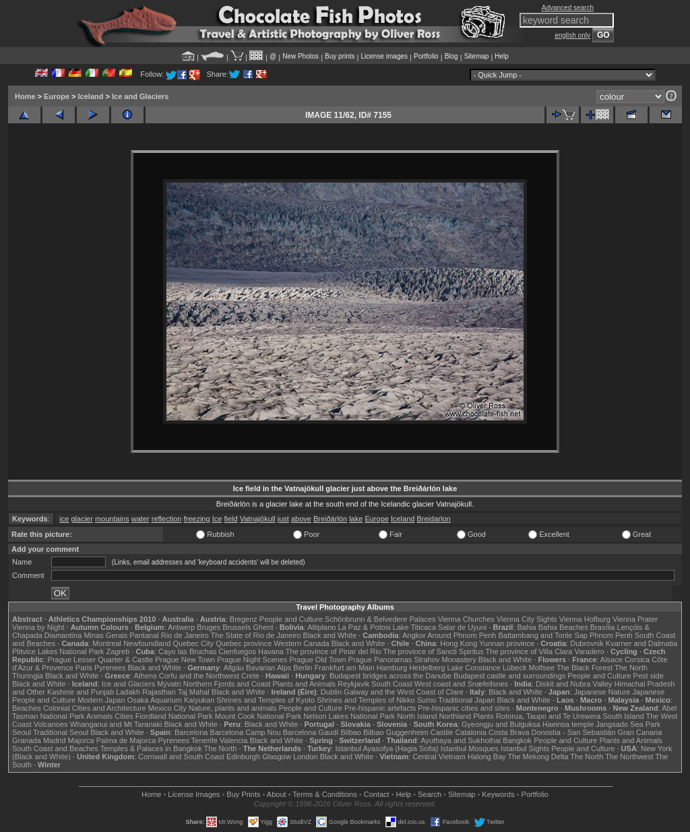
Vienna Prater (635, 619)
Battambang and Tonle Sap (543, 635)
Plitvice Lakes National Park (58, 651)
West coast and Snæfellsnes (461, 684)
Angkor (414, 635)
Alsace (611, 659)
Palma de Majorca (126, 740)
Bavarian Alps (268, 668)
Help (502, 56)
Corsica (637, 659)
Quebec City (193, 643)
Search (429, 794)
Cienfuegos (237, 651)
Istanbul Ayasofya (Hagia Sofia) (386, 748)
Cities (124, 716)
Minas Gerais (105, 635)
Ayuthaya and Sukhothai (460, 740)
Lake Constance (474, 668)
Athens (144, 676)
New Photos (300, 56)
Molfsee (542, 668)
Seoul (21, 732)
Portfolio (426, 56)
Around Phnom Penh (461, 635)
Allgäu (233, 668)
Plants (483, 716)
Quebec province (244, 643)
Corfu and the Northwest (199, 676)
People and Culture (291, 619)
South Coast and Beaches (55, 748)
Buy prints (339, 56)
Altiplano (321, 627)
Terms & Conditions (324, 794)
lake (356, 519)
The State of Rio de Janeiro (256, 635)
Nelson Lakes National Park (349, 716)
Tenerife (204, 740)
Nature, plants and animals (233, 708)
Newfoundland (146, 643)
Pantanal (143, 635)
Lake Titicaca (414, 627)
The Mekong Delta (538, 757)
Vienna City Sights (527, 619)
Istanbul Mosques (470, 748)
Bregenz (243, 619)
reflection (167, 519)
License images (384, 56)
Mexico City (167, 708)
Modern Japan (101, 700)
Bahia (527, 627)
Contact (376, 794)
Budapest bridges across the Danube (390, 676)
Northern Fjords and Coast (227, 684)
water (140, 519)
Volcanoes (51, 724)
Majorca (81, 740)
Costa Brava (509, 732)
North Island (417, 716)
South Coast (391, 684)
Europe (56, 96)
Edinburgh (243, 757)
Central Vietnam (439, 757)
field (230, 519)
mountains (112, 519)
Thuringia (27, 676)
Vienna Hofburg (584, 619)
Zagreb (117, 651)
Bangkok (517, 740)
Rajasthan (159, 692)
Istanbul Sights (525, 748)
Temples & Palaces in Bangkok (151, 748)
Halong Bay (487, 757)
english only (572, 35)
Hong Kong (458, 643)
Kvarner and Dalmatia (641, 643)
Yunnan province (506, 643)
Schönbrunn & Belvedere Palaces (380, 619)
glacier (81, 519)
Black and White (329, 635)
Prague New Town (185, 659)
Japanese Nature (602, 692)
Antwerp (181, 627)
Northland (455, 716)
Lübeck (514, 668)
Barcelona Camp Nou (245, 732)
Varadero (589, 651)
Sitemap (476, 56)
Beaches (26, 708)
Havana (271, 651)
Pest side (648, 676)
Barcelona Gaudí (311, 732)
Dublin (331, 692)
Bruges (208, 627)
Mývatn (169, 684)
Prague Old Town (317, 659)
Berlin (302, 668)
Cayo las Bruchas (187, 651)
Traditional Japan (466, 700)
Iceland (91, 96)
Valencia (233, 740)
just (283, 519)
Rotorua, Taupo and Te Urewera (548, 716)
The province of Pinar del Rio (333, 651)
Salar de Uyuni (462, 627)
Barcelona (191, 732)
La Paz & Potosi (364, 627)
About (276, 794)
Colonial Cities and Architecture (94, 708)
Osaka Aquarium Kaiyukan (171, 700)
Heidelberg (427, 668)
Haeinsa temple (568, 724)
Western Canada (301, 643)
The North (631, 668)
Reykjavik (353, 684)
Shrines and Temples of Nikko (365, 700)
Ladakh (128, 692)
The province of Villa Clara (529, 651)
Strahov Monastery (445, 659)
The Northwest (629, 757)
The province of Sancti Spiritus (433, 651)
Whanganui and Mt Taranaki (116, 724)
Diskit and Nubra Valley (574, 684)
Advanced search (568, 7)
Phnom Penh (611, 635)
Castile (442, 732)
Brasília (602, 627)
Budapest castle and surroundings (509, 676)
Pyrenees (109, 668)
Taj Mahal (194, 692)
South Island (623, 716)
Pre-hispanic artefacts (380, 708)
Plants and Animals (304, 684)
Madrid (54, 740)
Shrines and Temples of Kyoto (265, 700)
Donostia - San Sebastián (574, 732)
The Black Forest (585, 668)
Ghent (263, 627)
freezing (196, 519)
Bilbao (350, 732)
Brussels (236, 627)
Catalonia (470, 732)
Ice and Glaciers (140, 96)
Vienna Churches (466, 619)
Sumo (427, 700)
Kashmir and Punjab (80, 692)
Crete (250, 676)
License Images (194, 794)
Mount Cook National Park (258, 716)
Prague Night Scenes (252, 659)
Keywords (498, 794)
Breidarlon (433, 519)
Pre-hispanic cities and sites (463, 708)
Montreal (106, 643)
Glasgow (276, 757)
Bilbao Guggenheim (396, 732)
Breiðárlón (330, 519)
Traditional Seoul (60, 732)
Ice (217, 519)
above (301, 519)
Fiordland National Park (174, 716)
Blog (451, 56)
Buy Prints (243, 794)
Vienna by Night (38, 627)
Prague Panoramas (380, 659)
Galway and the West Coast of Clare (404, 692)
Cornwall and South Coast (181, 757)
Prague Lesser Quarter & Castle (101, 659)
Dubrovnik (587, 643)
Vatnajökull (258, 519)
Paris (83, 668)
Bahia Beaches (563, 627)
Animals (99, 716)
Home (25, 96)
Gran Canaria (639, 732)
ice (64, 519)
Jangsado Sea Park (628, 724)
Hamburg (392, 668)
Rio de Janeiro (185, 635)
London (305, 757)
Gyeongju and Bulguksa (501, 724)
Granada (26, 740)
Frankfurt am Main (345, 668)
